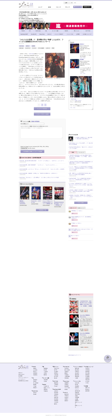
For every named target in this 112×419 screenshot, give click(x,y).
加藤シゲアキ (47, 388)
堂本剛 (33, 46)
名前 (22, 124)
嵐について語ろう (73, 236)
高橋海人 (77, 400)
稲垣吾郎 (87, 371)
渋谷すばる (56, 368)
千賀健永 (67, 375)
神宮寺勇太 (77, 394)
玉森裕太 (67, 371)
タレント (67, 7)
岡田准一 (35, 387)
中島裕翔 (56, 394)
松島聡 (66, 389)
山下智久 (87, 381)
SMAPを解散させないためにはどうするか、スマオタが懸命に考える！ (80, 230)
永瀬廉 (76, 399)
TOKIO (34, 366)
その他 (86, 383)
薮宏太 (55, 404)
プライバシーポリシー (23, 377)
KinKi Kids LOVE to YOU (36, 201)
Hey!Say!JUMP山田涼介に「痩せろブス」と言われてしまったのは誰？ (81, 148)
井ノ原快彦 (35, 383)
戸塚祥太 (67, 396)
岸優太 (76, 396)
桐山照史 (77, 370)
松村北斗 (77, 387)
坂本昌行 (35, 379)
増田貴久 (46, 389)
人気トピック (73, 208)
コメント (23, 126)
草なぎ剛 (87, 373)
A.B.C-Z (66, 392)
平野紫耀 (77, 397)
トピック (58, 7)
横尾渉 (66, 373)
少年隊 (86, 386)
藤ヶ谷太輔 (67, 370)
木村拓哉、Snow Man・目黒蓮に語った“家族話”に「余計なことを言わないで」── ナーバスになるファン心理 (81, 197)
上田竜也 (56, 384)
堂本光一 (28, 46)
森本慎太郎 (77, 391)
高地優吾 (77, 386)
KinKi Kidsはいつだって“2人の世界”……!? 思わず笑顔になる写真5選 (81, 144)
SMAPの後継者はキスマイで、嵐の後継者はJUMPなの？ (79, 217)
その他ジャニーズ (89, 366)
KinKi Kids (22, 46)
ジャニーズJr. (77, 381)
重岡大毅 (77, 368)
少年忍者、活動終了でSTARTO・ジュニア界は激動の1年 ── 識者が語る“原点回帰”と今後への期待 (81, 191)
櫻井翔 (45, 375)
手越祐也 (46, 391)
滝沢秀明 (46, 379)
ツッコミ (34, 48)
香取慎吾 (87, 375)
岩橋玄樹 (77, 392)
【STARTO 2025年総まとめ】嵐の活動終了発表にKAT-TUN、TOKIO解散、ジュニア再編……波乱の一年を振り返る (81, 157)
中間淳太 (77, 371)
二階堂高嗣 (67, 376)
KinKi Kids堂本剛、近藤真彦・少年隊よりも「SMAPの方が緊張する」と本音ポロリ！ (39, 173)
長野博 (34, 381)
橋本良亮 (67, 394)
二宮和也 (46, 371)
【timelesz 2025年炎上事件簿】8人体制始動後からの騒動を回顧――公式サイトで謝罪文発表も (81, 162)
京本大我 (77, 383)
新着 (73, 152)
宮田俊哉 (67, 378)
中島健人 (67, 384)
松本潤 (45, 370)
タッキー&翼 (46, 378)
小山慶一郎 (46, 386)
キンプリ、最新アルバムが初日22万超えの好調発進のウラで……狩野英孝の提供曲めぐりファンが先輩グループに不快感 (81, 168)
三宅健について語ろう (74, 224)
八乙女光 (56, 402)
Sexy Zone (66, 381)
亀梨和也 (56, 383)
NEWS (44, 384)
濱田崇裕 (77, 376)
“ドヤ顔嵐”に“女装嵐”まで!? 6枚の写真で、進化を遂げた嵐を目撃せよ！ (83, 138)
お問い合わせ (21, 374)
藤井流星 (77, 375)
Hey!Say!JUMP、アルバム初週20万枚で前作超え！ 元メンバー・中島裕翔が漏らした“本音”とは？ (81, 179)
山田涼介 (56, 391)
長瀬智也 (35, 375)
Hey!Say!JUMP (57, 389)
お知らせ (20, 372)
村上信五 (56, 376)
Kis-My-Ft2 (66, 366)
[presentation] (33, 141)
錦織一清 (87, 387)
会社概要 (20, 376)
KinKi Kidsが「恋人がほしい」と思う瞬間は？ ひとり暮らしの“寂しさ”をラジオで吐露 (39, 177)
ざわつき (21, 48)
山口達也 (35, 370)
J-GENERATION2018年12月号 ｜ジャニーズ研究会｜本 (59, 203)
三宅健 (34, 386)
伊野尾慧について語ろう (75, 211)
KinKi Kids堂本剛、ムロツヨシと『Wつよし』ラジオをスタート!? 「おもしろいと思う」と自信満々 (42, 169)
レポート (48, 48)
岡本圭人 (56, 396)
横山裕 (55, 378)
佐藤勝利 (67, 383)
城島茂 (34, 368)
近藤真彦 (87, 378)
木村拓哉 (87, 370)
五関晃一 (67, 399)
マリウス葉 (67, 387)
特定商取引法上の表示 (23, 381)
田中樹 (76, 384)
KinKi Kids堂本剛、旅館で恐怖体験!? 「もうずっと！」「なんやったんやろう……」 (39, 165)
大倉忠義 (56, 375)
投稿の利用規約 (35, 121)
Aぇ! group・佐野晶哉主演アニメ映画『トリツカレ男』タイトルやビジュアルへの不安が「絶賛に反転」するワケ (81, 185)
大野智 (45, 373)
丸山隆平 (56, 371)
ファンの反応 (41, 48)
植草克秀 (87, 391)
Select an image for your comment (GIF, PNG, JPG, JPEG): (35, 146)
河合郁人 (67, 397)
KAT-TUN (55, 381)
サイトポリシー (21, 379)
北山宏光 (67, 368)
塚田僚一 (67, 400)
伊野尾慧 (56, 400)
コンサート (27, 48)
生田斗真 (87, 379)
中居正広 (87, 368)
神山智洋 (77, 373)
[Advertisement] (80, 122)
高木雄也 (56, 399)
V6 (33, 378)
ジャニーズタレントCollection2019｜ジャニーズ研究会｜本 (47, 202)
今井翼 (45, 381)
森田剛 (34, 384)
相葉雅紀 (46, 368)
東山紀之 (87, 389)
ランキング (81, 152)
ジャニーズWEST (78, 366)
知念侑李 (56, 392)
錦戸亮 (55, 370)
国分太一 (35, 371)
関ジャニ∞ (55, 366)
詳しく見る (83, 58)
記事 (49, 7)
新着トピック (81, 208)
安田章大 (56, 373)
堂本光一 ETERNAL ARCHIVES (22, 202)
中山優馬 (87, 376)
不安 (53, 48)
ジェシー (77, 389)
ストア (40, 7)
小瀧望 (76, 378)
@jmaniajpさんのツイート (74, 355)
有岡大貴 (56, 397)
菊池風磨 (67, 386)
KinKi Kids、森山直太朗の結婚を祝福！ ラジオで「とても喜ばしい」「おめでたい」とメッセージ (42, 160)
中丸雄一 (56, 386)
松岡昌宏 (35, 373)
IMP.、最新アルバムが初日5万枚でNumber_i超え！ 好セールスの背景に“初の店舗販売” (81, 174)
